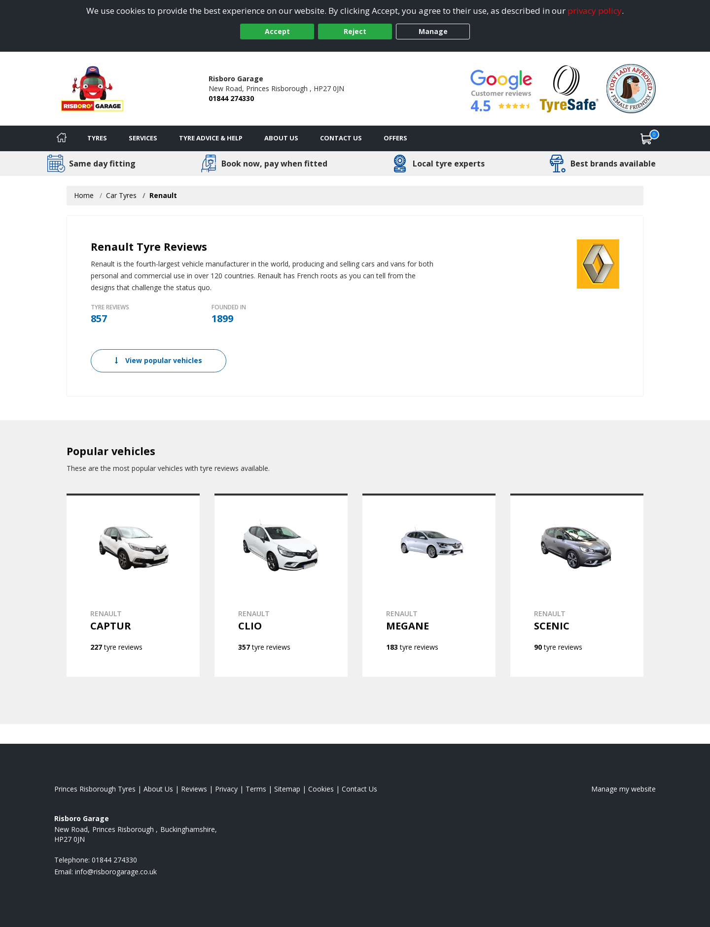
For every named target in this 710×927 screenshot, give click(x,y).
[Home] (61, 138)
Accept (277, 31)
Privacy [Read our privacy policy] (226, 789)
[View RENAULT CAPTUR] (133, 585)
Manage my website (623, 789)
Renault (163, 195)
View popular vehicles (158, 360)
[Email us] (116, 871)
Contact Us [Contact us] (341, 137)
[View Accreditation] (569, 88)
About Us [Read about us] (158, 789)
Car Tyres (121, 195)
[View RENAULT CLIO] (281, 585)
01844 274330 (231, 98)
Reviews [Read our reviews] (194, 789)
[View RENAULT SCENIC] (576, 585)
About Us (281, 137)
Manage (433, 31)
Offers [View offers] (395, 137)
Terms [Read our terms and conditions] (256, 789)
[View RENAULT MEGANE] (429, 585)
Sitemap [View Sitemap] (287, 789)
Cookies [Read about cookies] (321, 789)
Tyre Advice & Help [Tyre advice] (211, 137)
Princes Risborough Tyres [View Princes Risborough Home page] (95, 789)
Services (143, 137)
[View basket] (646, 138)
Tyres (97, 137)
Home (84, 195)
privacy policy (595, 10)
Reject (355, 31)
